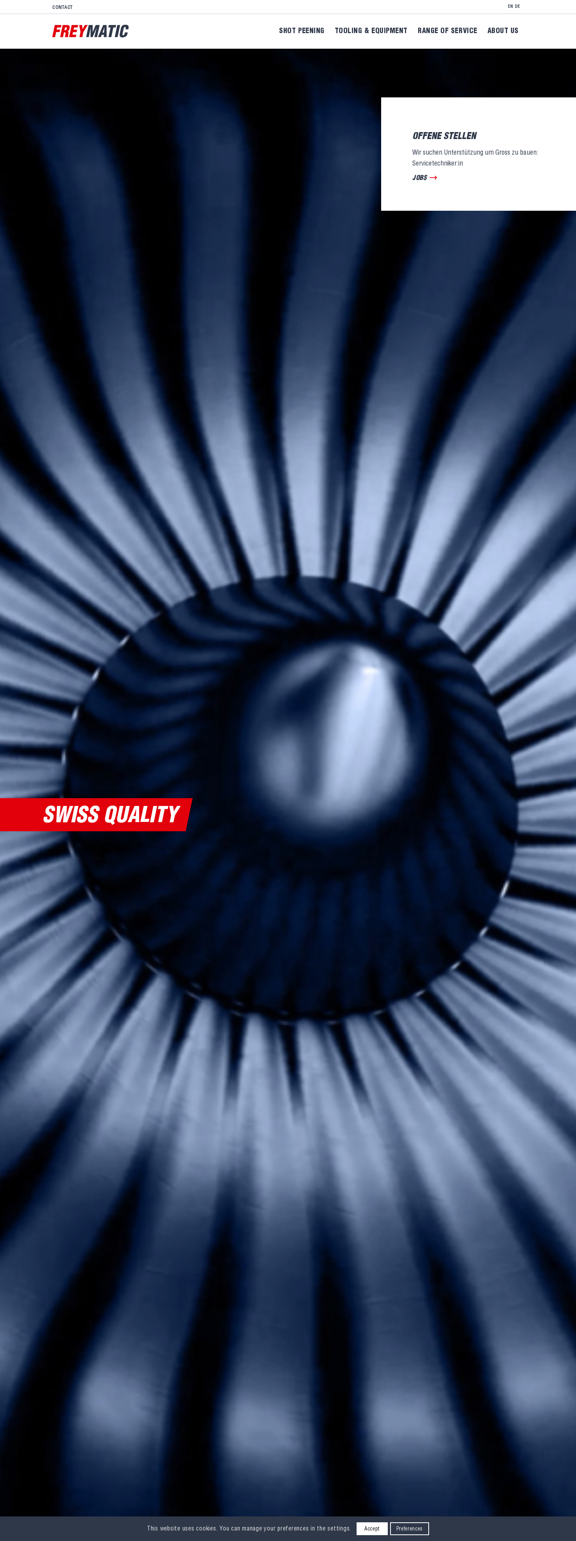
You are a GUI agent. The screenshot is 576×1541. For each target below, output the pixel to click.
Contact (62, 7)
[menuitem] (64, 7)
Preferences (409, 1528)
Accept (372, 1528)
